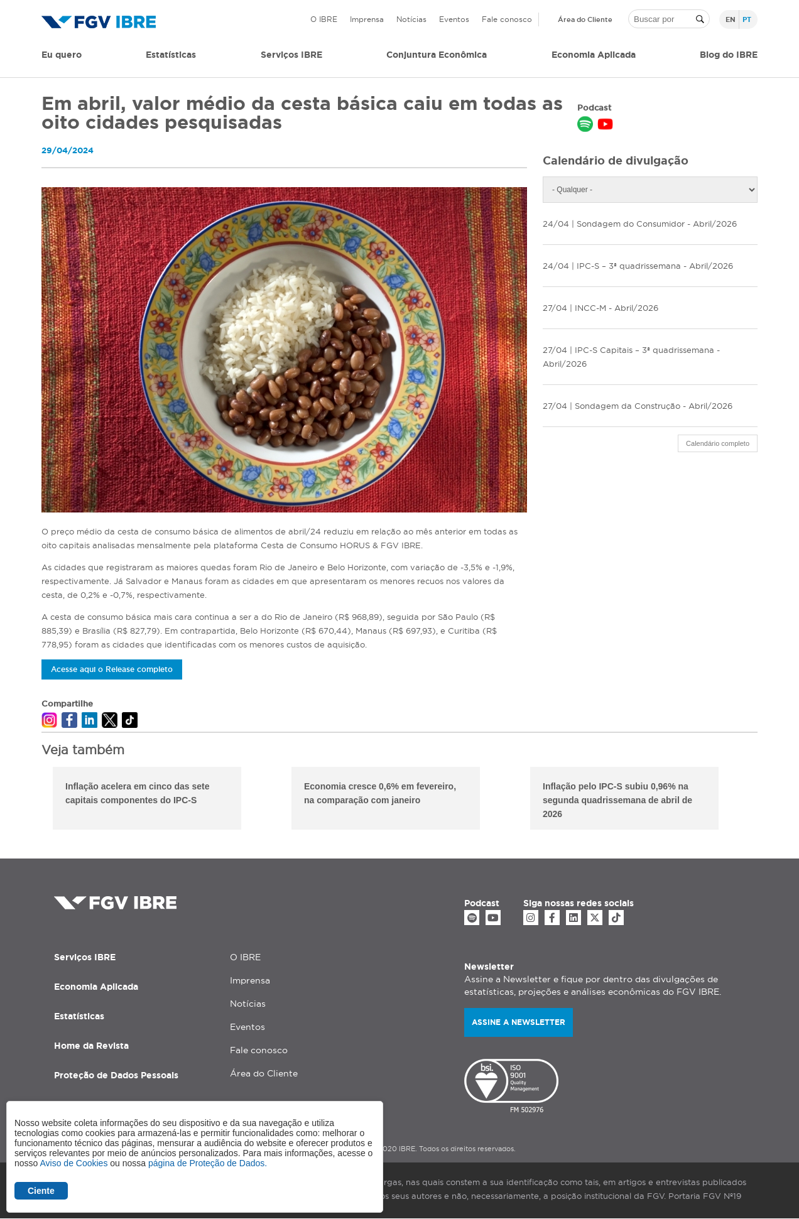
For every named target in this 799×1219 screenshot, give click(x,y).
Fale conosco (507, 19)
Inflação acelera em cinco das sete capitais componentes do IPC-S (137, 793)
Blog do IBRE (729, 55)
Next (767, 800)
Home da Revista (91, 1046)
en (731, 19)
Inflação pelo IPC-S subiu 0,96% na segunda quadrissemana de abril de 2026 (617, 800)
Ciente (41, 1191)
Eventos (454, 19)
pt (746, 19)
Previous (32, 800)
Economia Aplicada (96, 987)
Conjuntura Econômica (436, 55)
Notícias (411, 19)
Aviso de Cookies (73, 1163)
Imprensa (367, 19)
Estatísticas (171, 55)
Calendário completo (717, 443)
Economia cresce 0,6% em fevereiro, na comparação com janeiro (380, 793)
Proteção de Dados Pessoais (116, 1075)
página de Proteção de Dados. (207, 1163)
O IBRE (323, 19)
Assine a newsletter (518, 1022)
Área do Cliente (585, 19)
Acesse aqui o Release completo (112, 669)
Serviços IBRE (85, 957)
